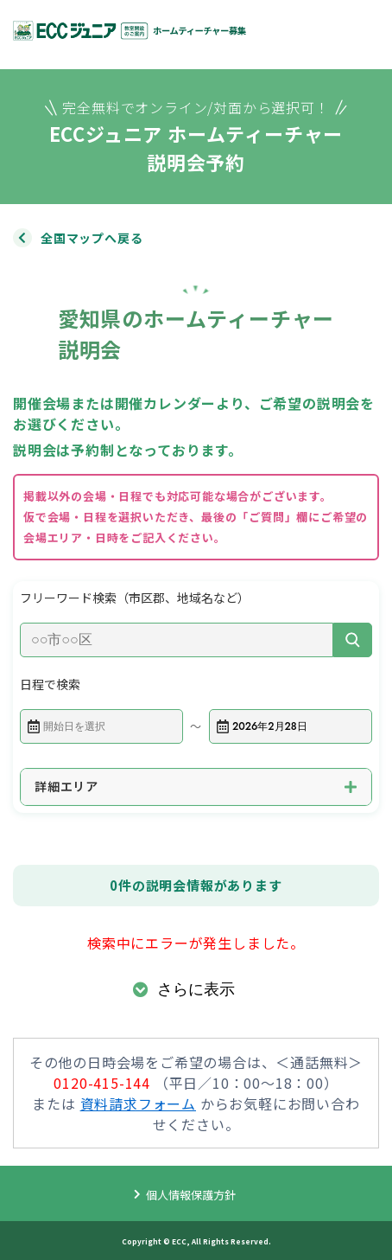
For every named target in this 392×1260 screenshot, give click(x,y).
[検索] (352, 640)
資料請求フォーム (138, 1103)
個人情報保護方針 (191, 1194)
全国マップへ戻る (91, 238)
